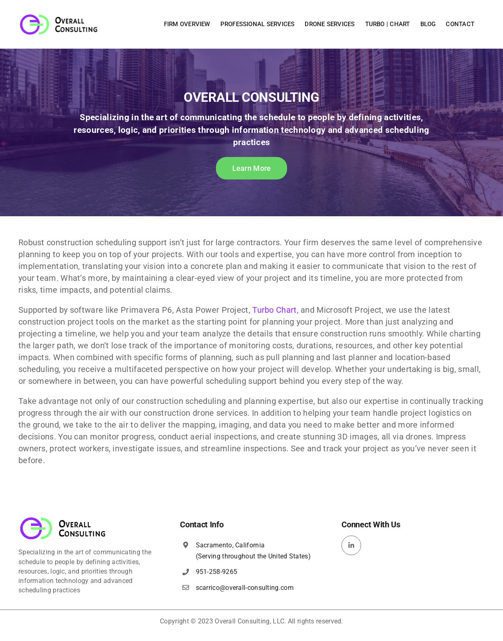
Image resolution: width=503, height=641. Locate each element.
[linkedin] (351, 545)
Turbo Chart (274, 310)
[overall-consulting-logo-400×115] (63, 519)
